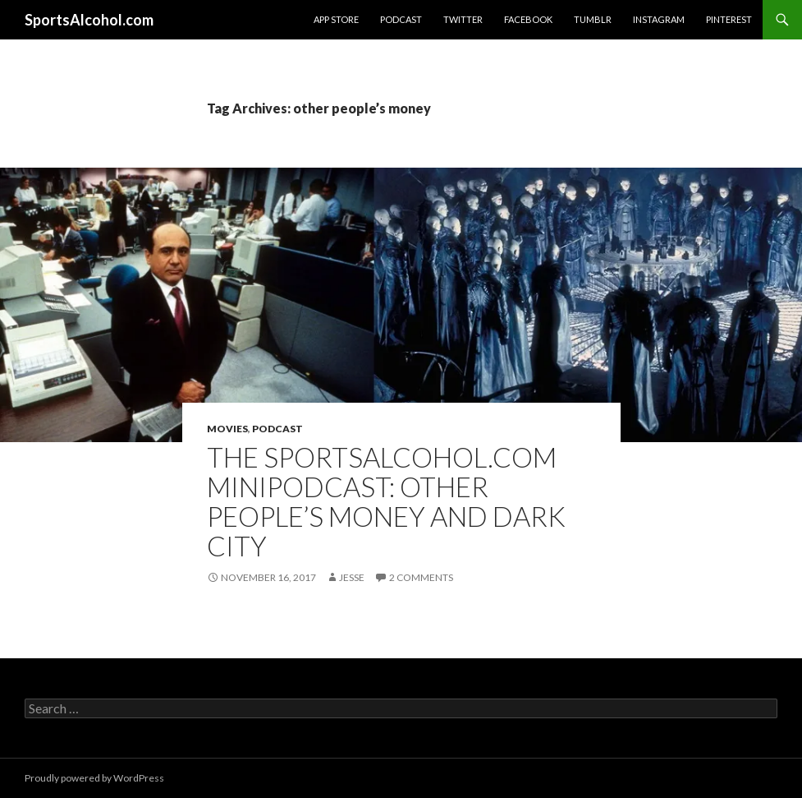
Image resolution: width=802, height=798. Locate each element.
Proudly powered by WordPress (94, 778)
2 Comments (421, 577)
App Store (336, 19)
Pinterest (729, 19)
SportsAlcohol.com (89, 20)
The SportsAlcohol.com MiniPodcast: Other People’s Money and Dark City (386, 501)
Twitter (463, 19)
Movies (227, 428)
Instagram (659, 19)
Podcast (401, 19)
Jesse (351, 577)
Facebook (528, 19)
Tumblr (593, 19)
